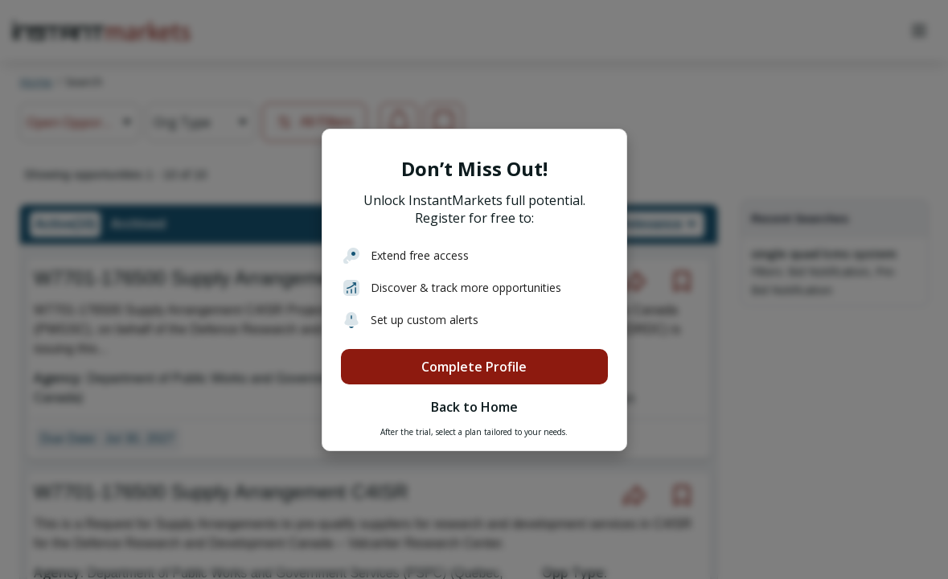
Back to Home (474, 407)
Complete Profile (474, 367)
